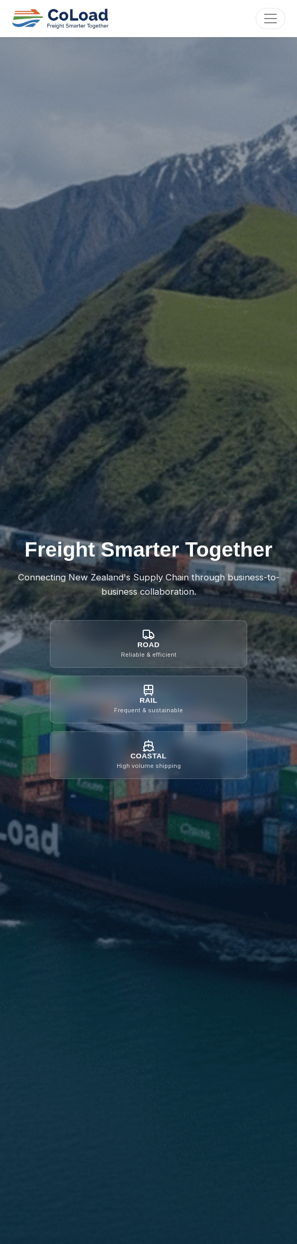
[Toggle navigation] (270, 18)
